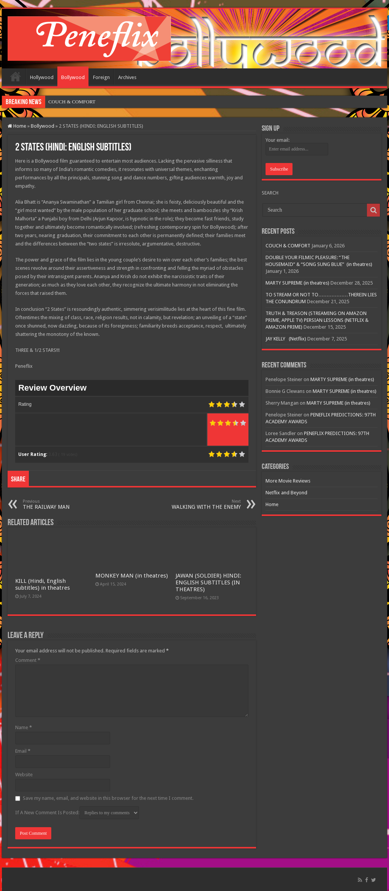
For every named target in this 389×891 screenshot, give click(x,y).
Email (22, 751)
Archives (127, 77)
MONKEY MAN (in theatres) (131, 575)
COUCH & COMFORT (71, 101)
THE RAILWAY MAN (62, 504)
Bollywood (73, 77)
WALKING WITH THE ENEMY (202, 504)
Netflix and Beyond (286, 492)
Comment (27, 660)
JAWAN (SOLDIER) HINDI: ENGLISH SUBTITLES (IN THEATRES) (208, 582)
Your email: (277, 140)
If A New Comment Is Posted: (77, 812)
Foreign (101, 77)
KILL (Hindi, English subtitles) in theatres (42, 584)
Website (24, 774)
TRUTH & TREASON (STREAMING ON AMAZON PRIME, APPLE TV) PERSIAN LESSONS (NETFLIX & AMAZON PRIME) (317, 320)
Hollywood (42, 77)
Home (15, 76)
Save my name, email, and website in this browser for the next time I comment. (108, 798)
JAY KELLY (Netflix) (286, 339)
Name (23, 727)
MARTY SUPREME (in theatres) (297, 283)
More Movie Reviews (288, 481)
